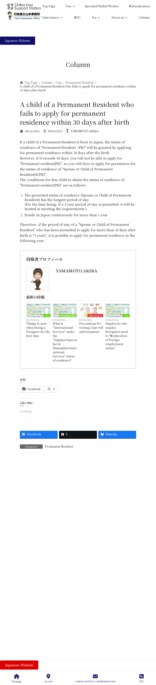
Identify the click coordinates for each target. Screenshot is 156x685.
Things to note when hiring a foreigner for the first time (38, 329)
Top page (16, 678)
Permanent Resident (59, 446)
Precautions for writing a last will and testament (91, 327)
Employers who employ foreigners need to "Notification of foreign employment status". (116, 335)
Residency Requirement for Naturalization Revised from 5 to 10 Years (88, 607)
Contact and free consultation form (95, 678)
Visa (46, 315)
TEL (141, 678)
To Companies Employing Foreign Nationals (78, 656)
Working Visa (67, 315)
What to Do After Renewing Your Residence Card (81, 630)
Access (48, 678)
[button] (17, 41)
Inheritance (95, 315)
